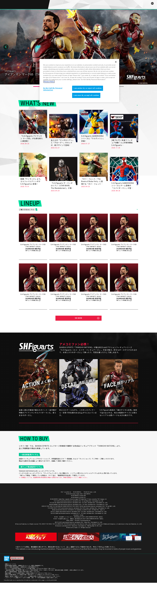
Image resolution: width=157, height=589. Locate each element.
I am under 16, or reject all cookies (87, 88)
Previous (6, 47)
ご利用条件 (150, 564)
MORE (43, 144)
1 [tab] (36, 86)
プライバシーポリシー (138, 564)
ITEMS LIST (132, 210)
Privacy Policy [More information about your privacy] (49, 81)
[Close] (115, 62)
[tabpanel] (78, 47)
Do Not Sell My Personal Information (52, 89)
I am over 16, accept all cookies (86, 95)
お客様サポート (125, 564)
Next (151, 47)
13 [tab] (121, 86)
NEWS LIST (132, 105)
